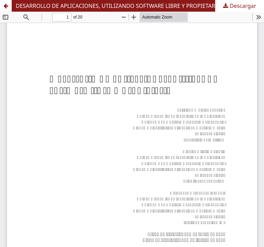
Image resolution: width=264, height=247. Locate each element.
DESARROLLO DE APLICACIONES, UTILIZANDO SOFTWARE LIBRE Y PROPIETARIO (118, 6)
